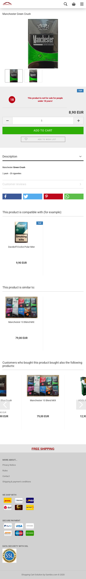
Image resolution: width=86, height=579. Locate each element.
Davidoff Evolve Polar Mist (21, 247)
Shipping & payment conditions (16, 481)
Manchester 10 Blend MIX (21, 322)
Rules (5, 470)
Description (9, 156)
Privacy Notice (9, 465)
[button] (12, 196)
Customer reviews (14, 184)
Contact (6, 476)
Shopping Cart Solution (31, 574)
